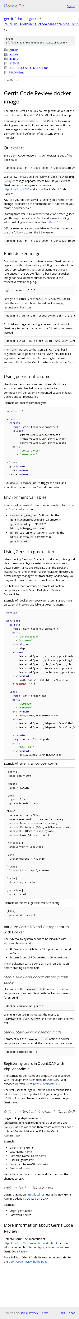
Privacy (33, 1313)
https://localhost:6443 (46, 1084)
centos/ (13, 54)
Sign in (71, 6)
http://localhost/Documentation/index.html (30, 1243)
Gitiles (23, 1313)
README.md (16, 72)
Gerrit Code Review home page (28, 1261)
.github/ (13, 50)
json (72, 1313)
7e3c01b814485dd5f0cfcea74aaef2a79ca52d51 (41, 24)
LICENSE (14, 63)
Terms (44, 1313)
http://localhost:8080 (16, 189)
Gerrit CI (54, 222)
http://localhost (36, 1194)
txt (63, 1313)
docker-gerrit (28, 18)
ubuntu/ (13, 59)
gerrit (8, 18)
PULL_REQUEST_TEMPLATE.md (28, 68)
